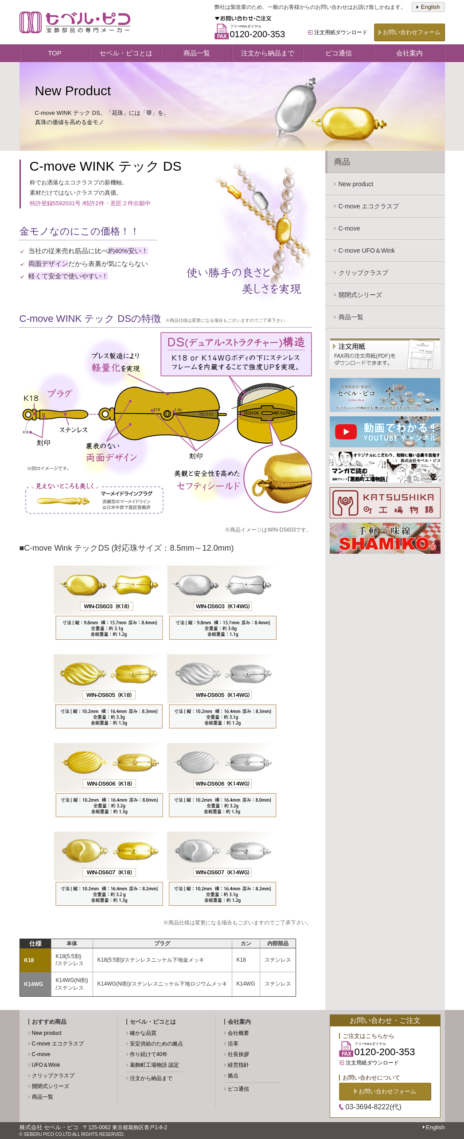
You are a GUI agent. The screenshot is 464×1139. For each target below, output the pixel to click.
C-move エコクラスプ (58, 1044)
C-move (41, 1054)
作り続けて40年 (149, 1054)
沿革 (233, 1044)
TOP (55, 53)
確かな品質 (143, 1033)
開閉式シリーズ (50, 1086)
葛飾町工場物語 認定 (154, 1065)
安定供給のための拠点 (156, 1044)
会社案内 (409, 53)
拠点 (233, 1075)
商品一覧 (196, 53)
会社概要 (238, 1033)
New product (47, 1033)
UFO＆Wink (46, 1065)
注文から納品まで (267, 53)
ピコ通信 (338, 53)
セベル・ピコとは (125, 53)
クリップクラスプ (53, 1075)
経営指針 (238, 1065)
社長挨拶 (238, 1054)
